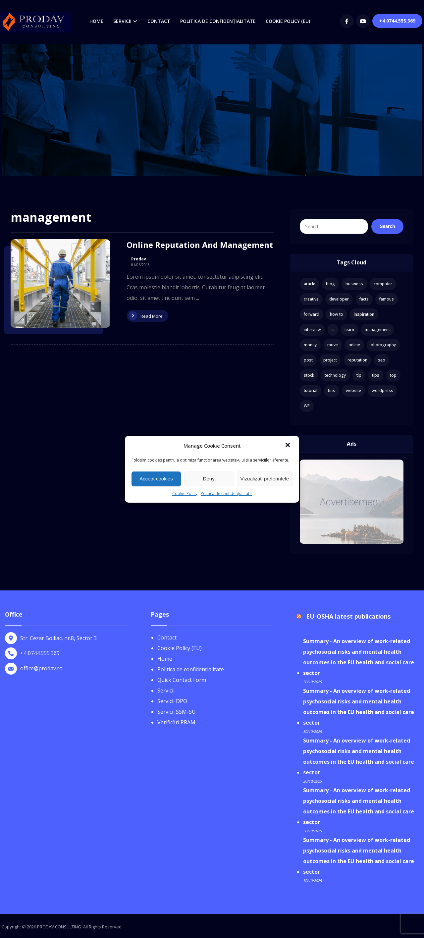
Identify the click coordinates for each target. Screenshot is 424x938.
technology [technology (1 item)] (335, 375)
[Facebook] (347, 21)
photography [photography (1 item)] (383, 345)
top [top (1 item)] (393, 375)
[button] (288, 446)
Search (387, 226)
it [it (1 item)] (333, 329)
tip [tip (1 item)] (358, 375)
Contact (167, 637)
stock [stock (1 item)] (309, 375)
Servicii (166, 690)
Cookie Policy (184, 493)
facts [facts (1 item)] (364, 299)
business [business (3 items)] (354, 284)
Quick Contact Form (181, 680)
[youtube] (363, 21)
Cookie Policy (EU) (179, 648)
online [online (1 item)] (354, 345)
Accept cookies (156, 478)
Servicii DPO (172, 701)
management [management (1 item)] (377, 329)
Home (164, 658)
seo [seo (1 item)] (381, 360)
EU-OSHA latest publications (348, 616)
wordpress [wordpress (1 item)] (382, 390)
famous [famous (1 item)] (386, 299)
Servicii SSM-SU (176, 711)
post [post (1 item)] (308, 360)
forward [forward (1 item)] (311, 314)
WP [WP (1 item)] (307, 406)
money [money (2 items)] (310, 345)
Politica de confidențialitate (226, 493)
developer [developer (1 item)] (339, 299)
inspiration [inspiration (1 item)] (364, 314)
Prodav (138, 259)
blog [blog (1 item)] (330, 284)
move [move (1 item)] (332, 345)
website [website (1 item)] (353, 390)
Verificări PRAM (176, 722)
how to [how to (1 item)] (336, 314)
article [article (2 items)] (309, 284)
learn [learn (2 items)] (349, 329)
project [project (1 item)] (330, 360)
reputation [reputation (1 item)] (357, 360)
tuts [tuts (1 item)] (331, 390)
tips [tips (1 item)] (375, 375)
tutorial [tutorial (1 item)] (310, 390)
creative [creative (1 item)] (311, 299)
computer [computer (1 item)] (383, 284)
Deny (209, 478)
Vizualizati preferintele (264, 478)
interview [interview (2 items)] (312, 329)
